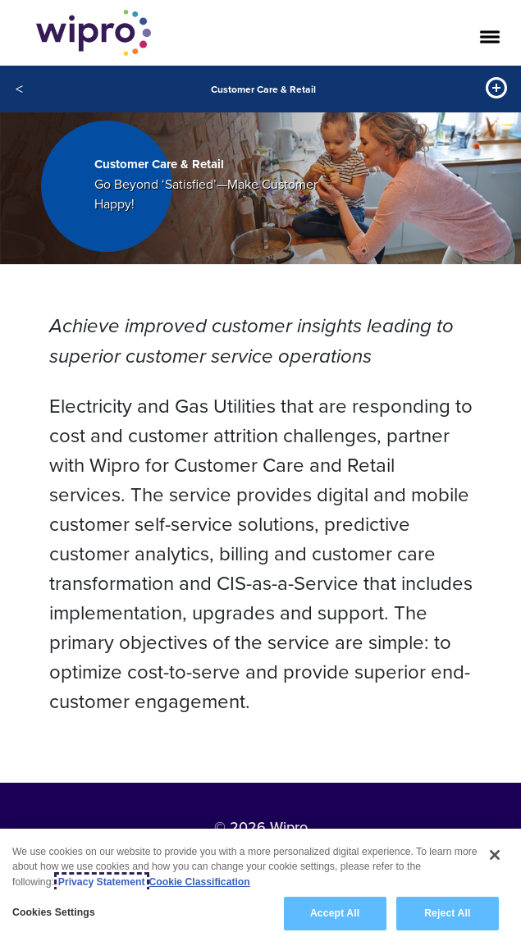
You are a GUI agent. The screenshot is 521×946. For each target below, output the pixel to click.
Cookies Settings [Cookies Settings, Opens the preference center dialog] (53, 912)
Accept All (334, 913)
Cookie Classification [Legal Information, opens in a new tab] (199, 882)
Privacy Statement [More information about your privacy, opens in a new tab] (101, 882)
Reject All (447, 913)
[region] (260, 887)
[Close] (495, 855)
